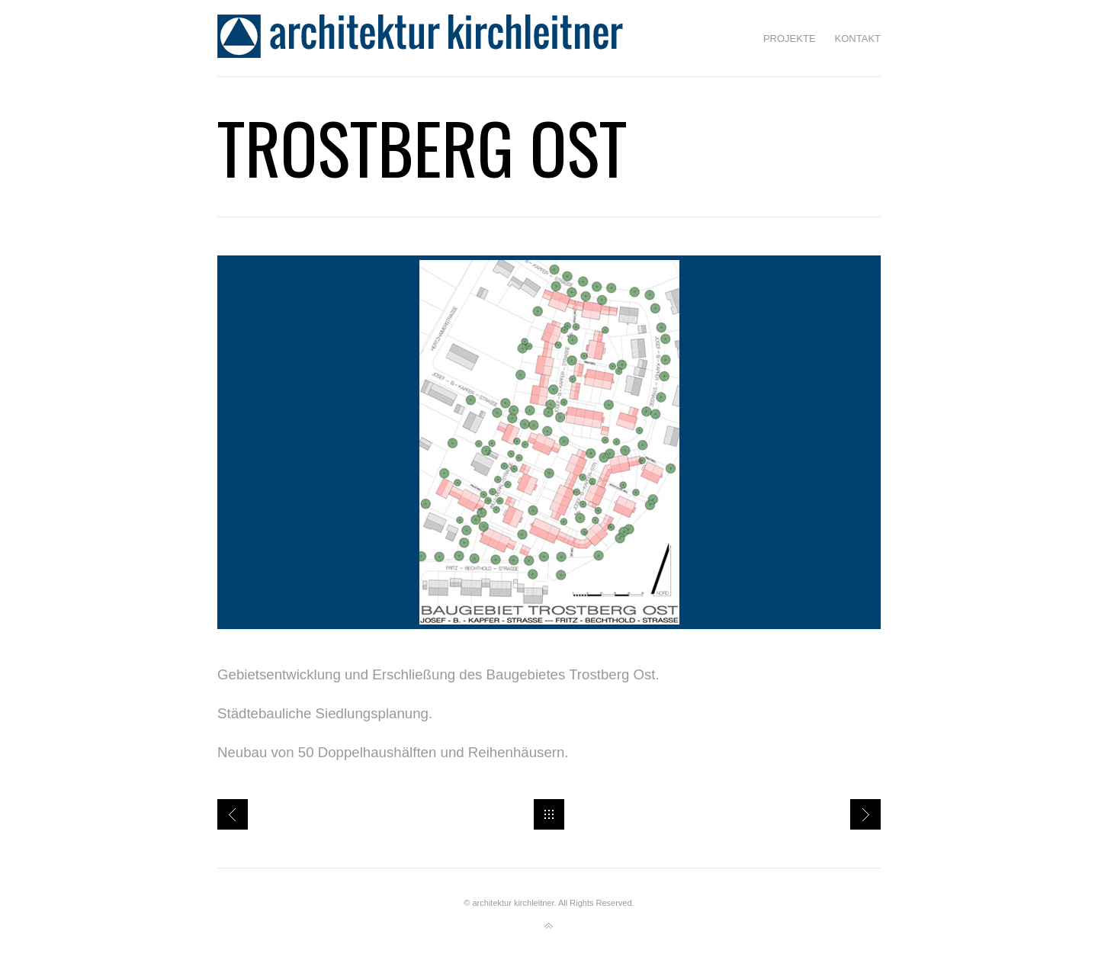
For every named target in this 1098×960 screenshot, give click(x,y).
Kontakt (858, 38)
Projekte (789, 38)
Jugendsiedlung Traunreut (232, 814)
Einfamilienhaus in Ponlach (865, 814)
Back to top (549, 926)
